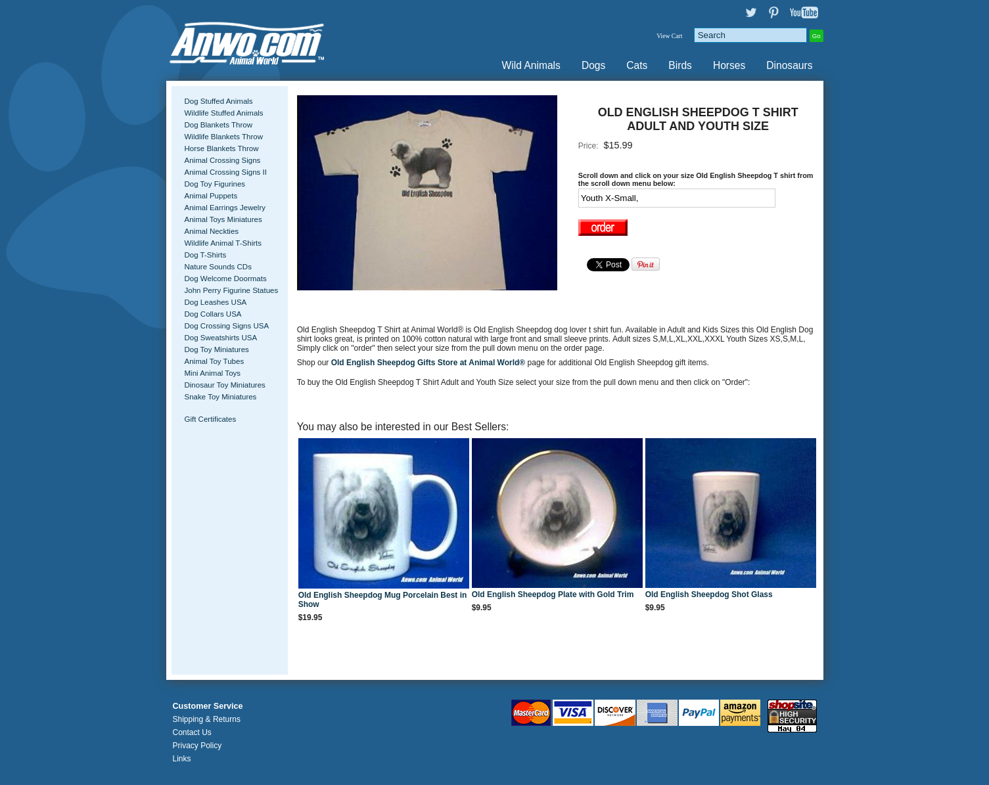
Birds (680, 65)
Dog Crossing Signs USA (227, 326)
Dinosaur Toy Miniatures (225, 385)
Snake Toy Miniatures (221, 397)
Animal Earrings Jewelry (225, 208)
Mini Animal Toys (213, 373)
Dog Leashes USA (216, 302)
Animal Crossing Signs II (226, 172)
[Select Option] (676, 198)
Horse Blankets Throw (222, 148)
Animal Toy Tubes (214, 361)
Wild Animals (531, 65)
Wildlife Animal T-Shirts (223, 243)
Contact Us (192, 732)
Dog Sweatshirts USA (221, 338)
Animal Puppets (211, 196)
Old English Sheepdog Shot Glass (709, 594)
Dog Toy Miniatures (217, 349)
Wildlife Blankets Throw (224, 137)
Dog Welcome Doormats (226, 278)
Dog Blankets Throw (218, 125)
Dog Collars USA (213, 314)
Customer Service (208, 706)
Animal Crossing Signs (223, 160)
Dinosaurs (789, 65)
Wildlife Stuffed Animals (224, 113)
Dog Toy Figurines (215, 184)
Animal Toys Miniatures (223, 219)
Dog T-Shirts (206, 255)
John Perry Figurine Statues (232, 290)
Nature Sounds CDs (218, 267)
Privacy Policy (197, 745)
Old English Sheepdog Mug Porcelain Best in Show (382, 600)
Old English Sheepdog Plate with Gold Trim (553, 594)
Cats (636, 65)
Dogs (593, 65)
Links (182, 758)
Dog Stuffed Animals (219, 101)
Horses (729, 65)
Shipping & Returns (207, 719)
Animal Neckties (212, 231)
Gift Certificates (211, 419)
